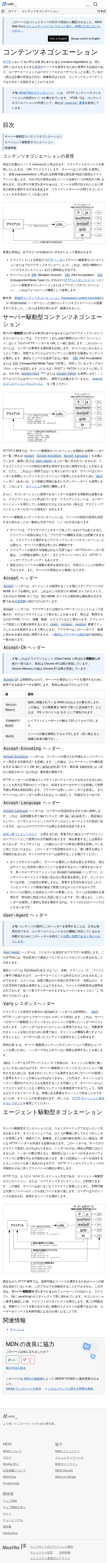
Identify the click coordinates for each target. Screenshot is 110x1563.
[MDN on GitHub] (5, 1433)
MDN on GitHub (65, 1477)
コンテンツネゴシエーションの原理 (38, 156)
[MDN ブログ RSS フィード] (31, 1433)
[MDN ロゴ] (10, 1416)
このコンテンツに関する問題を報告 (70, 1388)
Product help (11, 1483)
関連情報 (10, 148)
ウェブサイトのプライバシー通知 (51, 1547)
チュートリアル (13, 1520)
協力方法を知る (16, 1368)
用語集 (7, 1526)
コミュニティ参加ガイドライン (50, 1558)
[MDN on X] (18, 1433)
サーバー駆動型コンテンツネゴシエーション (33, 136)
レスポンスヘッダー (29, 1003)
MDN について (12, 1451)
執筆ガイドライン (66, 1464)
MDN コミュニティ (67, 1451)
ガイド (7, 1513)
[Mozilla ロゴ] (14, 1546)
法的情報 (64, 1552)
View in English (58, 38)
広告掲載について (14, 1470)
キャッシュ (33, 486)
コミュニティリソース (69, 1457)
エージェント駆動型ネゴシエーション (29, 142)
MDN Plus (9, 1477)
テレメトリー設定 (41, 1552)
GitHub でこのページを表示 (23, 1388)
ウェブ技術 (10, 1501)
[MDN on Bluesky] (11, 1433)
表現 (37, 67)
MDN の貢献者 (33, 1378)
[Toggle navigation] (103, 4)
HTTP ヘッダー (55, 260)
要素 (74, 103)
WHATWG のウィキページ (36, 93)
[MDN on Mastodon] (24, 1433)
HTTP (7, 62)
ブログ (7, 1457)
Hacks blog (10, 1533)
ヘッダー (20, 577)
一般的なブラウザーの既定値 (70, 634)
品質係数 (20, 601)
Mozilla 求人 (11, 1464)
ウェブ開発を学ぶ (14, 1507)
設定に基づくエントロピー (20, 834)
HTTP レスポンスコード (79, 280)
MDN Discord (64, 1470)
